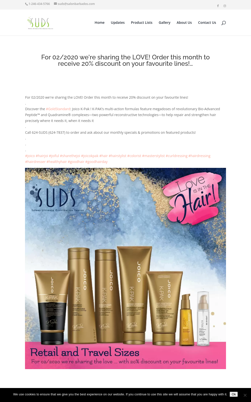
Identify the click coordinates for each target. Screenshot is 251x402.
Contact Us (207, 23)
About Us (184, 23)
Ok (234, 394)
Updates (118, 23)
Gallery (165, 23)
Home (100, 23)
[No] (244, 395)
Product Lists (141, 23)
